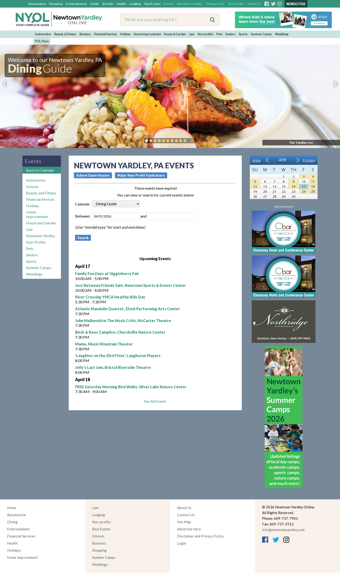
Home (11, 508)
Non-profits (205, 34)
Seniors (230, 34)
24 (304, 191)
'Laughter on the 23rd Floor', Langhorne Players (118, 355)
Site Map (184, 522)
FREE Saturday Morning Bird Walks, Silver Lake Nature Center (131, 386)
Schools (107, 4)
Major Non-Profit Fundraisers (141, 175)
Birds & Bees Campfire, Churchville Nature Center (120, 332)
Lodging (135, 4)
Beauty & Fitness (65, 34)
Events (169, 4)
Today (308, 160)
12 (255, 186)
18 (313, 186)
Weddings (282, 34)
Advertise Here (189, 529)
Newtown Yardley (189, 4)
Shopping (56, 4)
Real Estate (152, 4)
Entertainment (76, 4)
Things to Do (215, 4)
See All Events (155, 401)
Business (85, 34)
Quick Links (236, 4)
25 (313, 191)
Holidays (14, 550)
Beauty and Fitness (41, 193)
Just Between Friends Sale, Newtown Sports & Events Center (130, 285)
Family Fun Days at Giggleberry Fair (107, 273)
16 (293, 186)
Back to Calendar (40, 170)
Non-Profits (36, 242)
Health (121, 4)
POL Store (42, 41)
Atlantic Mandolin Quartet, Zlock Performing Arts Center (127, 308)
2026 (256, 160)
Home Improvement (147, 34)
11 (313, 181)
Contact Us (186, 515)
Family (94, 4)
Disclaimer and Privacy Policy (200, 536)
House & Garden (175, 34)
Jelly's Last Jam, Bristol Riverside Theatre (113, 367)
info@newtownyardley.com (283, 530)
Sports (243, 34)
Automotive (43, 34)
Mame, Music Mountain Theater (104, 344)
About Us (254, 4)
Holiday (125, 34)
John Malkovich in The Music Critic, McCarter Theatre (123, 320)
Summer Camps (261, 34)
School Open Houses (93, 175)
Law (191, 34)
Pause (192, 141)
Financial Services (105, 34)
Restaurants (37, 4)
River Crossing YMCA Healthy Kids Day (110, 297)
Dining (12, 522)
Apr (282, 159)
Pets (219, 34)
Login (181, 543)
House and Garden (41, 223)
